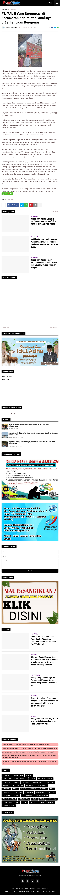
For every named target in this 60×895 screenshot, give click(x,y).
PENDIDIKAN (40, 792)
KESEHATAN (29, 785)
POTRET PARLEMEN (42, 796)
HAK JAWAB (6, 782)
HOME (7, 892)
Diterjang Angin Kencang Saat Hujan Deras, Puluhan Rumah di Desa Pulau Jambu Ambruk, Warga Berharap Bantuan (44, 661)
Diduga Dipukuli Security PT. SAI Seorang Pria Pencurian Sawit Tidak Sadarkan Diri (44, 721)
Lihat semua (54, 211)
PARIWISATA (6, 792)
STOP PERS (33, 802)
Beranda (4, 9)
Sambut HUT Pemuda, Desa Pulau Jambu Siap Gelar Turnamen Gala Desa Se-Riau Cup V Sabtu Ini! (43, 640)
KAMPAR (5, 785)
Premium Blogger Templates (38, 888)
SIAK (17, 802)
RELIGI (34, 799)
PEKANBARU (18, 792)
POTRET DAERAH (27, 796)
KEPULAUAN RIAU (17, 785)
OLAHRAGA (43, 789)
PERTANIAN (6, 796)
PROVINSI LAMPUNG (9, 799)
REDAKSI (13, 892)
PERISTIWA (51, 792)
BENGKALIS (6, 775)
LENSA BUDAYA (41, 785)
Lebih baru (6, 328)
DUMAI (33, 779)
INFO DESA (26, 782)
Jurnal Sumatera (7, 376)
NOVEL (15, 789)
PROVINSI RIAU (24, 799)
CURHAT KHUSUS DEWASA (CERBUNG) (15, 779)
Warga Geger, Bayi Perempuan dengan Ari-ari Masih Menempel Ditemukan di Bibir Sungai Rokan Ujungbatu (44, 702)
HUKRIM (16, 782)
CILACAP (28, 775)
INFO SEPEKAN (37, 782)
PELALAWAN (12, 9)
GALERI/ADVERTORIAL (45, 779)
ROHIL (42, 799)
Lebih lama (53, 328)
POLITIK (16, 796)
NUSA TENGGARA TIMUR (28, 789)
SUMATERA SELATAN (47, 802)
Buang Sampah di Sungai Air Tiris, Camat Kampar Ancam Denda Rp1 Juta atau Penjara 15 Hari (33, 434)
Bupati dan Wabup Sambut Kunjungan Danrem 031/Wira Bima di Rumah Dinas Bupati (43, 221)
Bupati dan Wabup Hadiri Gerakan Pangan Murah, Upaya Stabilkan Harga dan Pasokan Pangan (44, 264)
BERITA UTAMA (18, 775)
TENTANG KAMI (50, 892)
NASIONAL (6, 789)
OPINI (52, 789)
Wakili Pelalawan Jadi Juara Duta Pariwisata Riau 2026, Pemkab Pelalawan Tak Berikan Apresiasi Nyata (44, 243)
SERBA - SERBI (7, 802)
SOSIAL (24, 802)
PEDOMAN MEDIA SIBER (26, 892)
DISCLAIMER (40, 892)
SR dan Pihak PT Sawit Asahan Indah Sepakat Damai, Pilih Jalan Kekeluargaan (28, 425)
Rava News (5, 379)
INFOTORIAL (49, 782)
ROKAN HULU (52, 799)
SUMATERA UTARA (8, 806)
